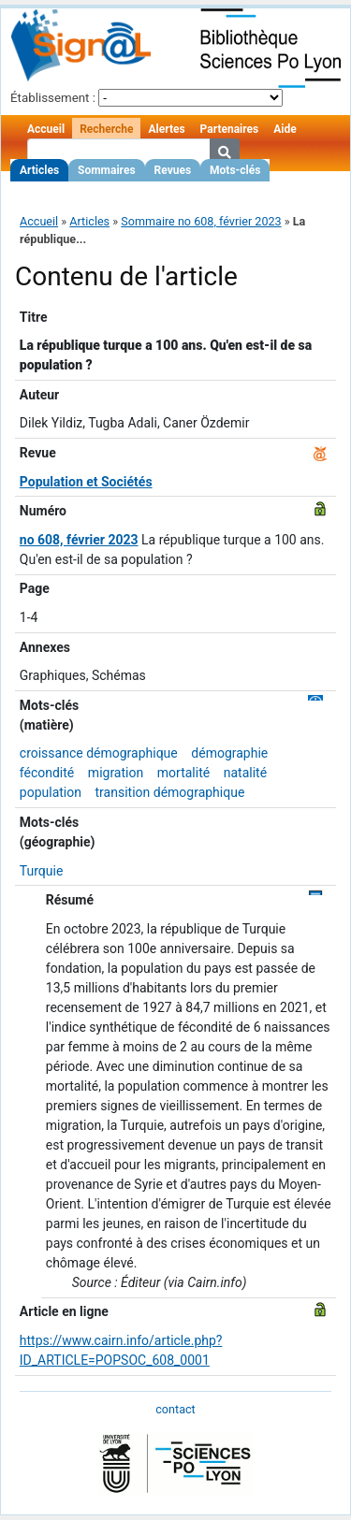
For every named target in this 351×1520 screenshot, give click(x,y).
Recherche (106, 129)
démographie (229, 753)
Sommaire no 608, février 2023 (201, 221)
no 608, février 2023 (79, 539)
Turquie (42, 870)
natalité (245, 772)
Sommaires (106, 170)
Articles (39, 170)
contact (175, 1409)
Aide (284, 129)
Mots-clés (235, 170)
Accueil (46, 129)
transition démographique (170, 792)
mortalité (183, 772)
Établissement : (52, 98)
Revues (173, 170)
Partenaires (229, 129)
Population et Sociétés (86, 481)
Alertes (166, 129)
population (50, 792)
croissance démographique (99, 753)
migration (115, 772)
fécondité (47, 772)
